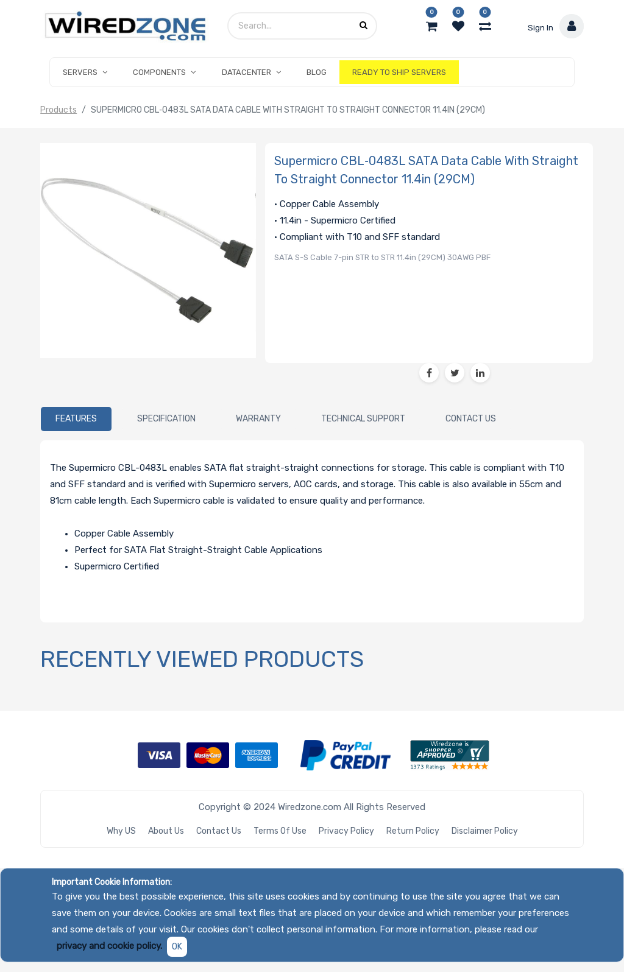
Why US (121, 831)
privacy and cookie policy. (109, 945)
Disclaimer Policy (485, 831)
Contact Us (218, 831)
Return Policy (412, 831)
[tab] (76, 419)
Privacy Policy (346, 831)
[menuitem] (316, 72)
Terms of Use (280, 831)
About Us (166, 831)
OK (177, 947)
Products (58, 110)
